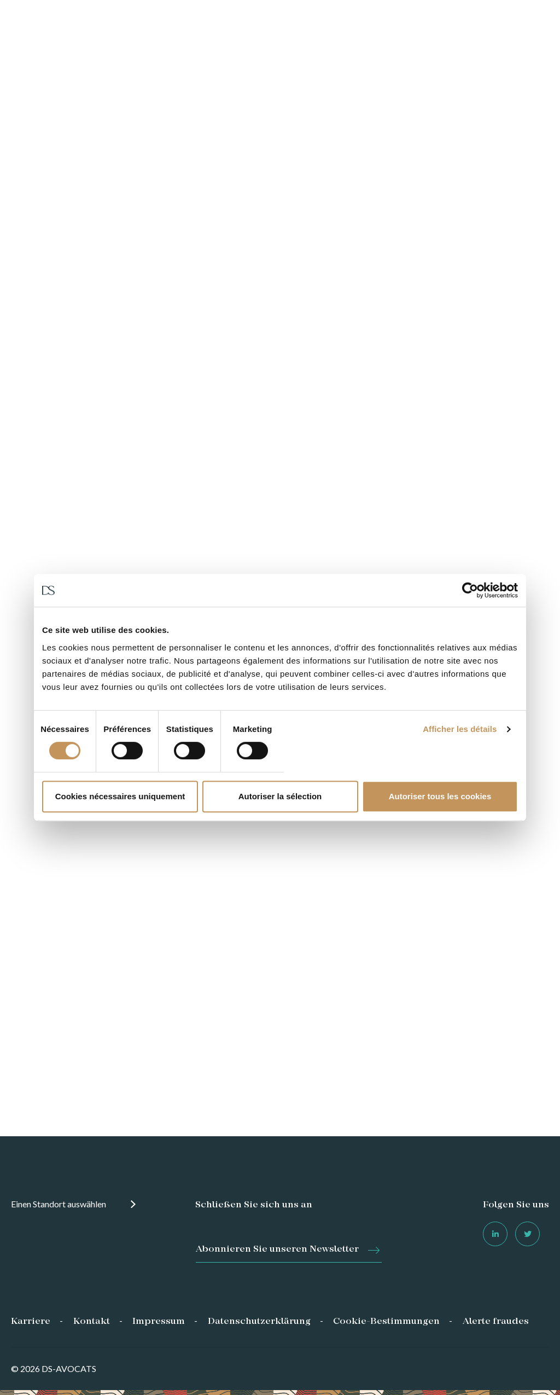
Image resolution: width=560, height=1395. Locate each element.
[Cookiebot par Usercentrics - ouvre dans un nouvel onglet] (470, 590)
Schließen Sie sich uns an (253, 1205)
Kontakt (91, 1321)
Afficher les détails (460, 729)
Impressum (158, 1321)
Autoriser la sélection (280, 796)
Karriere (30, 1321)
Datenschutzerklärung (259, 1321)
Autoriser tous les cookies (440, 796)
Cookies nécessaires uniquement (120, 796)
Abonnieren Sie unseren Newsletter (277, 1249)
